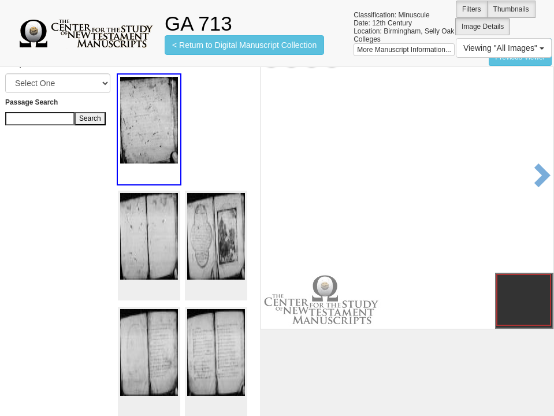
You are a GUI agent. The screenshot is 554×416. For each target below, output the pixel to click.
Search (90, 118)
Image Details (483, 27)
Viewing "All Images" (503, 48)
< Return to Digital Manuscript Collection (244, 45)
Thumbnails (511, 9)
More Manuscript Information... (404, 50)
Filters (471, 9)
